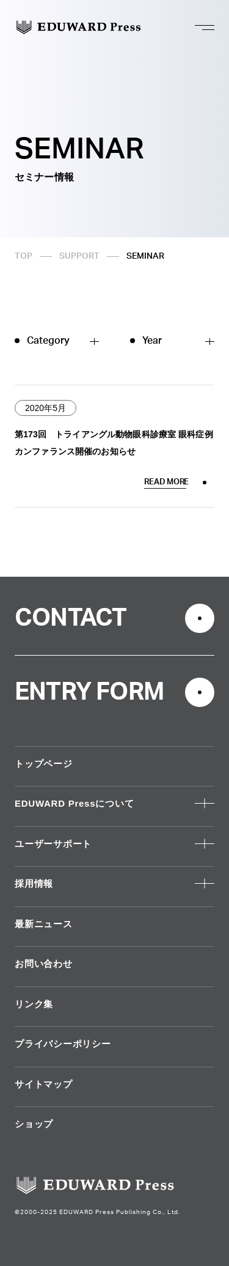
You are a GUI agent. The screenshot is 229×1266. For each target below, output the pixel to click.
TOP (23, 256)
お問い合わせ (44, 963)
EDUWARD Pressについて (74, 803)
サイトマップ (44, 1084)
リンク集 (34, 1004)
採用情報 (34, 883)
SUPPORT (79, 256)
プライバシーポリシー (63, 1043)
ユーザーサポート (53, 843)
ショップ (34, 1124)
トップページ (44, 763)
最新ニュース (44, 924)
